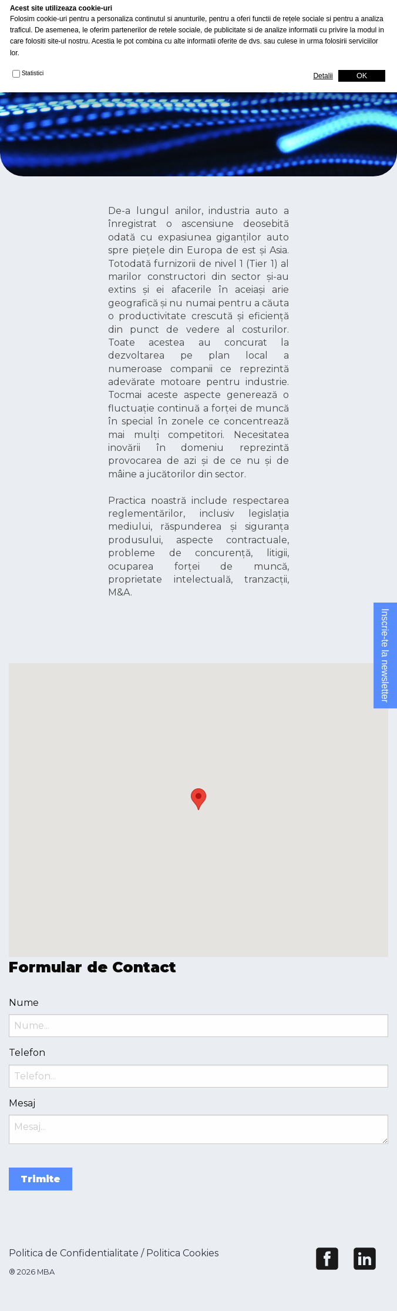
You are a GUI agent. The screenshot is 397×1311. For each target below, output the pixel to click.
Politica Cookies (182, 1253)
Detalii (322, 76)
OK (361, 76)
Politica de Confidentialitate (74, 1253)
